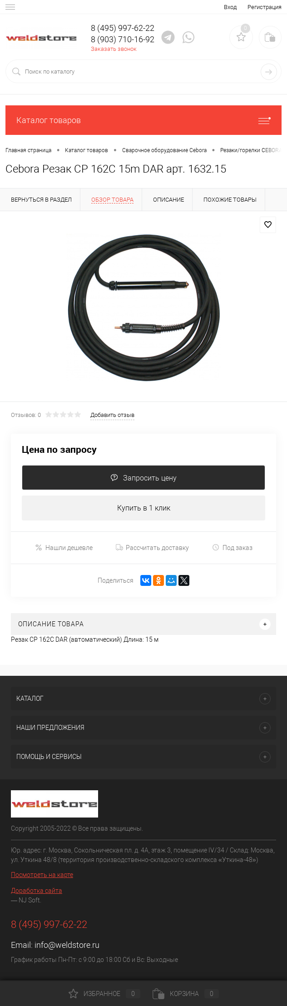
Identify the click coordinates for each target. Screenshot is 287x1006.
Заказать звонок (114, 48)
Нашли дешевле (64, 547)
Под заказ (232, 547)
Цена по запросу (59, 449)
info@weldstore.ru (67, 945)
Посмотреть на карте (42, 874)
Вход (230, 7)
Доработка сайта (36, 890)
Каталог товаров (143, 120)
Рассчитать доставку (152, 547)
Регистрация (264, 7)
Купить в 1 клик (143, 508)
